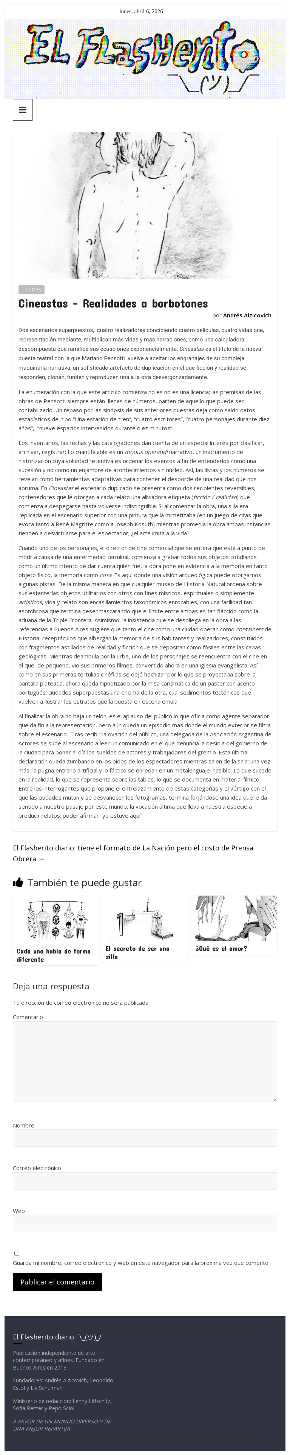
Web (19, 1210)
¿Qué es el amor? (221, 948)
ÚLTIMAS (31, 289)
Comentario (28, 1017)
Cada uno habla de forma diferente (54, 955)
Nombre (23, 1125)
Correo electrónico (37, 1168)
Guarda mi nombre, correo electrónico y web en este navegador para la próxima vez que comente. (141, 1262)
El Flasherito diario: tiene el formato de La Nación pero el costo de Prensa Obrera (133, 853)
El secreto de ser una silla (138, 952)
